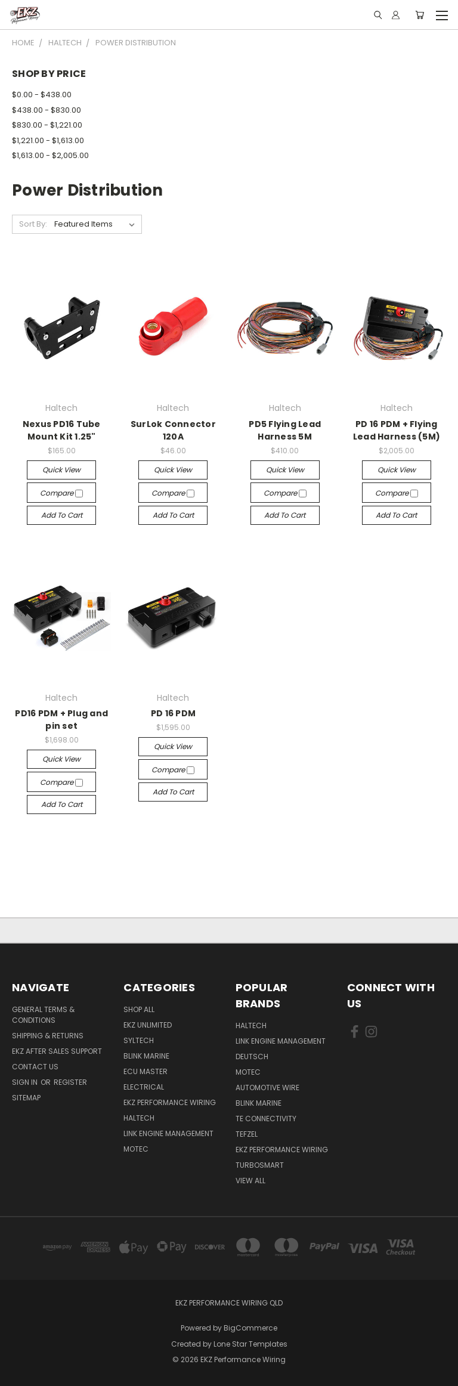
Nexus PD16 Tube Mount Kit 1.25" (62, 430)
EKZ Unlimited (147, 1025)
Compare (61, 493)
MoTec (135, 1149)
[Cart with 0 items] (419, 15)
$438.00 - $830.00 (46, 110)
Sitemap (26, 1098)
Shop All (138, 1009)
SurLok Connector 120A (173, 430)
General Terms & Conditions (43, 1014)
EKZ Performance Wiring (169, 1102)
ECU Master (145, 1071)
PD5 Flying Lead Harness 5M (285, 430)
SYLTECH (138, 1040)
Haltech (138, 1118)
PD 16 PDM (173, 713)
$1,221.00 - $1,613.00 (48, 140)
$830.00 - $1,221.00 (47, 125)
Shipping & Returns (47, 1036)
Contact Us (35, 1067)
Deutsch (252, 1056)
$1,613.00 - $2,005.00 (50, 155)
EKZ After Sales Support (57, 1051)
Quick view (61, 470)
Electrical (143, 1087)
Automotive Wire (267, 1087)
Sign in (25, 1082)
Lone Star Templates (250, 1344)
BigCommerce (250, 1328)
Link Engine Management (168, 1133)
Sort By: (33, 224)
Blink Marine (146, 1056)
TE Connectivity (266, 1118)
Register (70, 1082)
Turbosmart (260, 1165)
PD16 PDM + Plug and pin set (61, 719)
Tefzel (247, 1134)
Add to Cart (61, 515)
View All (250, 1180)
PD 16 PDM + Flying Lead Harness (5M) (396, 430)
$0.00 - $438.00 (42, 94)
